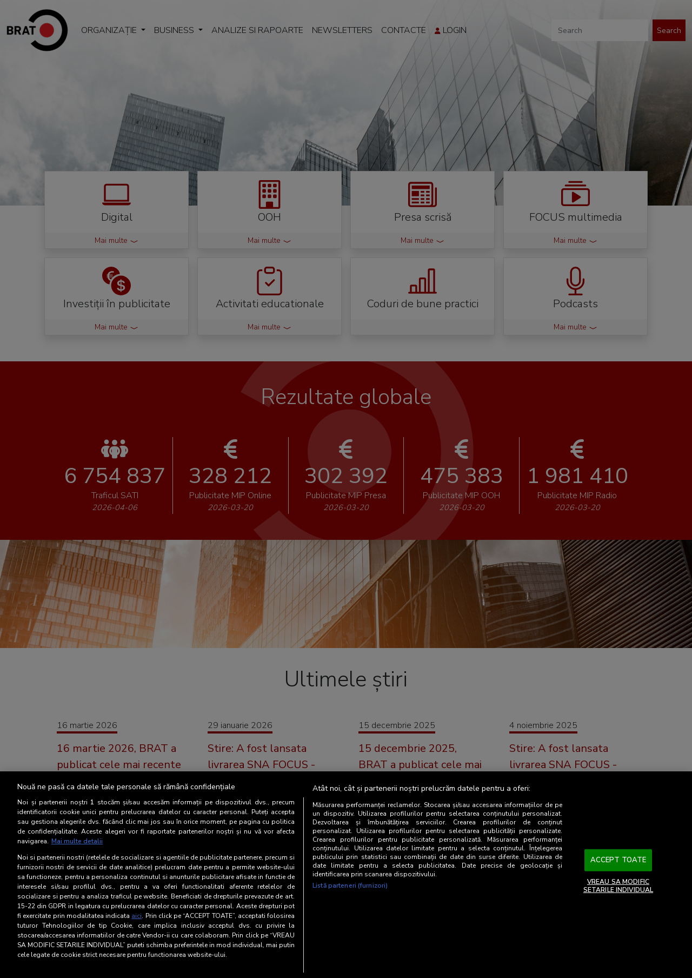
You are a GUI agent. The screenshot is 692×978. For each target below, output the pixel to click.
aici (136, 915)
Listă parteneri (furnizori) (350, 885)
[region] (346, 874)
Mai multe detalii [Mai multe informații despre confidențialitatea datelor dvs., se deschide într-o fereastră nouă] (77, 841)
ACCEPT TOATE (618, 860)
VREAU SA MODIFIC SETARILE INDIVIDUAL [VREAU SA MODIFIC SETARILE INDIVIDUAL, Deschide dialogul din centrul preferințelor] (618, 885)
